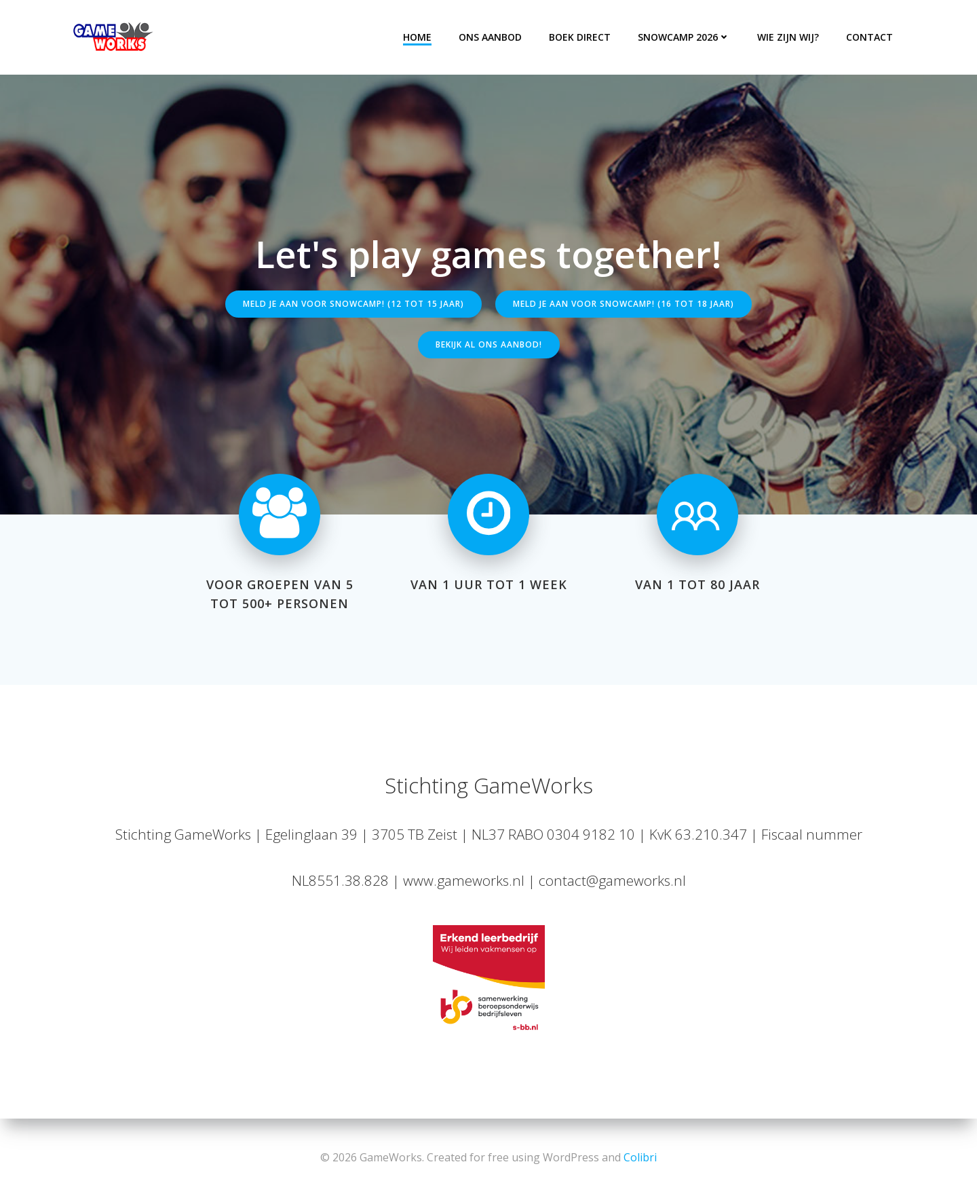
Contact (869, 37)
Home (417, 37)
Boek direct (580, 37)
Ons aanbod (490, 37)
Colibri (640, 1157)
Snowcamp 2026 (684, 37)
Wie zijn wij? (788, 37)
